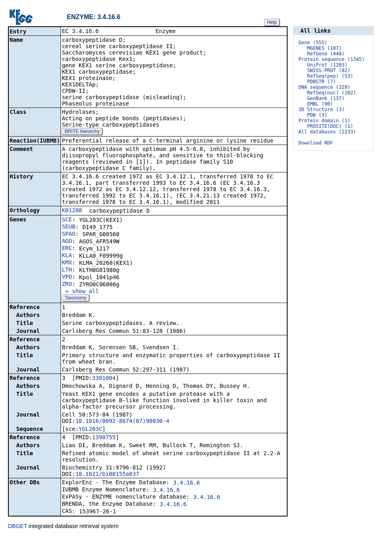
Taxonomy (75, 298)
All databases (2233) (327, 132)
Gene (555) (312, 42)
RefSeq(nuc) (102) (331, 93)
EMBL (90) (320, 104)
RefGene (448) (326, 54)
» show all (80, 292)
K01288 (72, 211)
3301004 (104, 379)
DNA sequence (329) (324, 87)
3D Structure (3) (321, 109)
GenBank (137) (326, 98)
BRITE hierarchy (82, 132)
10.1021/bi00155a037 (107, 474)
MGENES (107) (324, 48)
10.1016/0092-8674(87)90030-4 (122, 422)
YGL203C (90, 429)
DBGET (17, 527)
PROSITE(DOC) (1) (330, 126)
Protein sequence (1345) (331, 59)
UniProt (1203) (327, 65)
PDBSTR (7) (321, 81)
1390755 (104, 438)
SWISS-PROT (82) (328, 70)
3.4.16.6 (186, 483)
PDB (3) (317, 115)
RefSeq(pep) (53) (330, 76)
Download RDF (315, 143)
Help (272, 22)
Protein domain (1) (324, 120)
